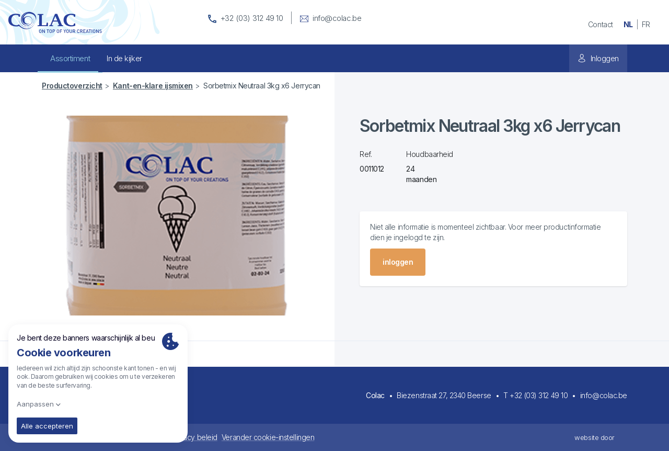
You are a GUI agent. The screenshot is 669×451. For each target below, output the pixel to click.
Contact (600, 24)
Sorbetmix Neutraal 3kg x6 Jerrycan (261, 85)
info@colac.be (603, 395)
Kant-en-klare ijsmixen (153, 85)
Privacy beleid (194, 437)
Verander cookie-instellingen (268, 437)
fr (646, 24)
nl (628, 24)
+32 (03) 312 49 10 (539, 395)
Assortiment (70, 58)
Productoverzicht (72, 85)
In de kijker (124, 58)
